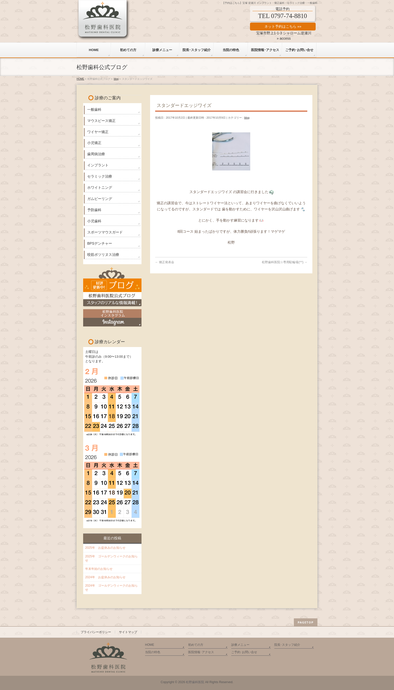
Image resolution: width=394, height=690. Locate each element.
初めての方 (195, 645)
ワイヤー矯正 (98, 132)
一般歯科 (94, 109)
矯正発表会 (164, 262)
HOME (149, 645)
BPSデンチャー (99, 243)
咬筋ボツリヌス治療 (103, 255)
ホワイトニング (99, 187)
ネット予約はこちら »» (282, 26)
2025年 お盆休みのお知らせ (105, 548)
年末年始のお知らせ (99, 569)
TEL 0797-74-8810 (282, 15)
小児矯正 (94, 143)
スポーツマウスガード (105, 232)
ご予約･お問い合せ (244, 652)
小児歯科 (94, 221)
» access (284, 38)
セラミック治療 (99, 176)
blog (246, 117)
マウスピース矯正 (101, 121)
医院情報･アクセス (201, 652)
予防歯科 (94, 210)
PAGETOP (306, 622)
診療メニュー (240, 645)
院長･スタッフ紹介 (287, 645)
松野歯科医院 (195, 682)
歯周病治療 (96, 154)
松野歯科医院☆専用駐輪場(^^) (284, 262)
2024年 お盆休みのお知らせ (105, 577)
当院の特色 (152, 652)
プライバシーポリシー (96, 632)
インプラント (98, 165)
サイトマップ (128, 632)
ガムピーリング (99, 199)
